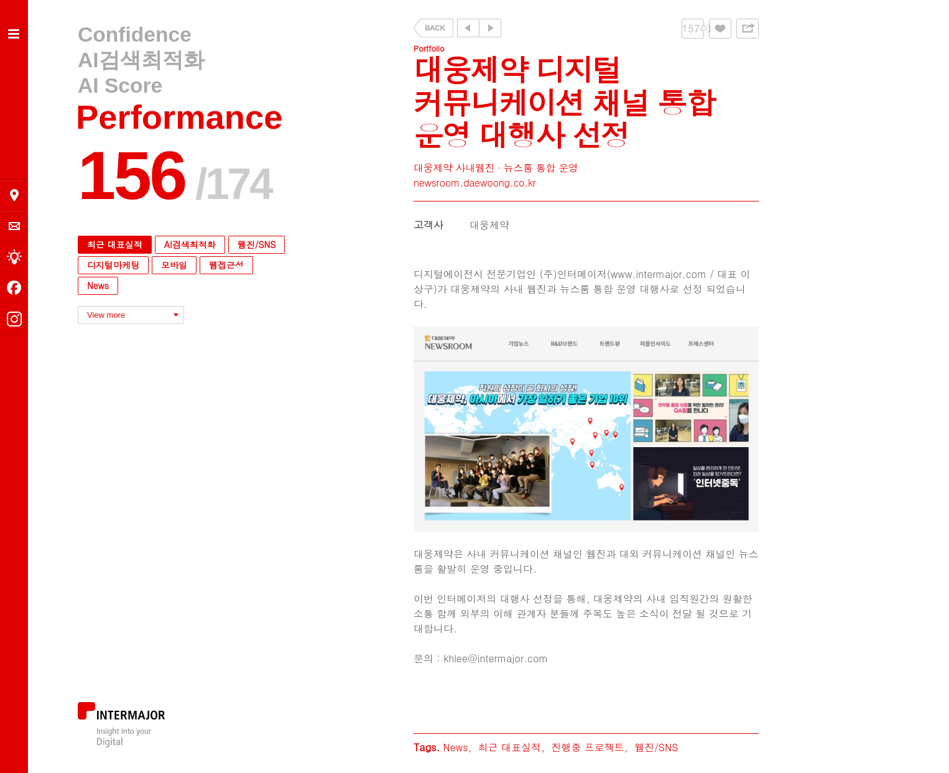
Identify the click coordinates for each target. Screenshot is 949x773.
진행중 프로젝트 (587, 747)
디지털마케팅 (113, 265)
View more (106, 315)
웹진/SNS (256, 244)
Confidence (135, 34)
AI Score (120, 85)
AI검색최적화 (141, 60)
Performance (179, 117)
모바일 (174, 265)
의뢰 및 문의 (14, 226)
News (98, 285)
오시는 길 (14, 195)
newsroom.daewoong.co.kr (475, 182)
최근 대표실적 (114, 244)
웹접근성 (226, 265)
